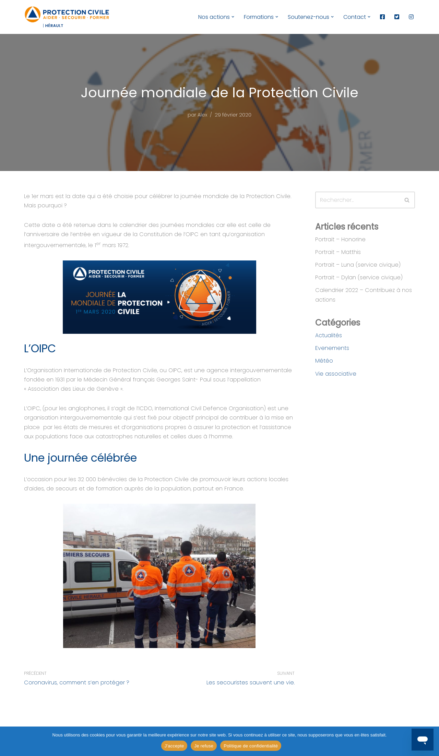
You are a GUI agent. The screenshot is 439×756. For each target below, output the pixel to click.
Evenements (332, 348)
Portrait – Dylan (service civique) (359, 277)
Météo (324, 361)
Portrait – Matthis (338, 252)
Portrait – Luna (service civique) (358, 265)
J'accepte (174, 745)
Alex (202, 114)
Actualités (328, 335)
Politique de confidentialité (251, 745)
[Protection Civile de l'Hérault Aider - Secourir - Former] (67, 17)
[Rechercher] (357, 200)
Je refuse (203, 745)
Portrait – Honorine (340, 239)
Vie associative (335, 374)
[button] (233, 16)
